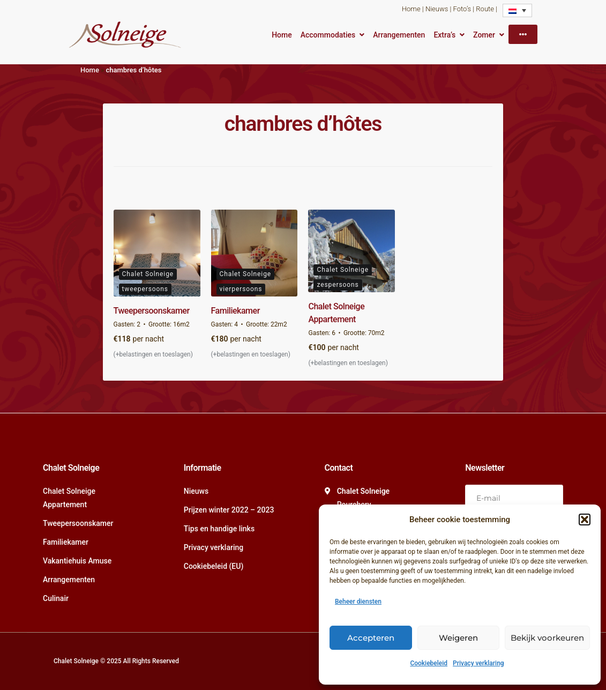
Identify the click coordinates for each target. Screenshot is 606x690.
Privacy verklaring (478, 663)
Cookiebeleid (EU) (214, 566)
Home (411, 9)
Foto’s (462, 9)
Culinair (56, 598)
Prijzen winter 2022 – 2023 (229, 510)
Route (485, 9)
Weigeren (458, 638)
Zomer (484, 35)
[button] (584, 519)
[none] (517, 10)
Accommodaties (328, 35)
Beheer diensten (358, 601)
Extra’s (444, 35)
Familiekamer (235, 311)
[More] (522, 34)
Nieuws (436, 9)
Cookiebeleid (428, 663)
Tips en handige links (219, 528)
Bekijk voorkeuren (547, 638)
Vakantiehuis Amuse (77, 561)
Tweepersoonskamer (152, 311)
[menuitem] (517, 10)
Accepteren (370, 638)
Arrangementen (399, 35)
